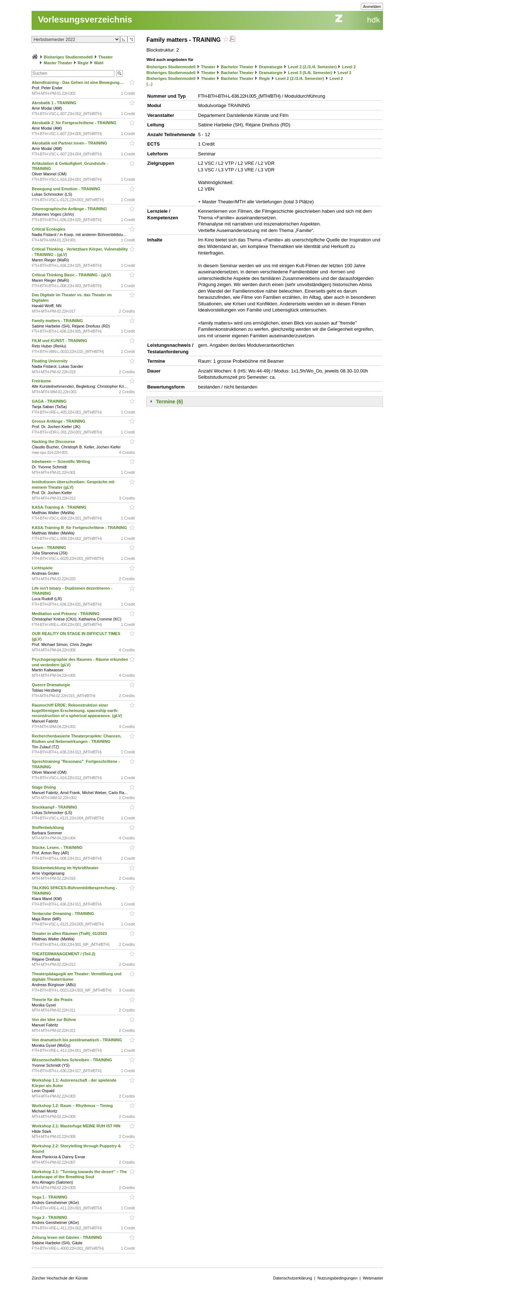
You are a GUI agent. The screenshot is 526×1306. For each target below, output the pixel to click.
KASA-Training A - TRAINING (59, 507)
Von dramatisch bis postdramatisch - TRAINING (77, 1040)
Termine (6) (169, 401)
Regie (83, 63)
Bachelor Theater (237, 67)
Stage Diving (44, 787)
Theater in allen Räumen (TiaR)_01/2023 (70, 933)
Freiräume (42, 381)
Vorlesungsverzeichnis (85, 19)
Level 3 (344, 72)
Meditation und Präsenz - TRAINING (66, 613)
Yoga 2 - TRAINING (50, 1217)
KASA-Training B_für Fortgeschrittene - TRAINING (80, 527)
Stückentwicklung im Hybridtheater (65, 868)
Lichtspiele (43, 568)
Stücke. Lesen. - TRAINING (57, 847)
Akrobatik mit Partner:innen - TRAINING (70, 143)
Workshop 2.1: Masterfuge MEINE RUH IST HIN (76, 1126)
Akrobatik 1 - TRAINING (54, 103)
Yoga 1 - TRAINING (50, 1197)
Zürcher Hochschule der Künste (60, 1278)
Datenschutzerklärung (292, 1278)
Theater (105, 57)
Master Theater (58, 63)
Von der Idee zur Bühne (54, 1019)
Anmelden (372, 6)
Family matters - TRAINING (58, 320)
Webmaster (373, 1278)
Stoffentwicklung (48, 827)
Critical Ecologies (49, 229)
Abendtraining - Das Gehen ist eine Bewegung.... (78, 82)
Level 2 (349, 67)
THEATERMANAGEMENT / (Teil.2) (64, 954)
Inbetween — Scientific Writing (61, 461)
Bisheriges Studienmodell (68, 57)
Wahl (98, 63)
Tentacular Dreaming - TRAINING (63, 913)
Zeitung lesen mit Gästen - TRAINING (67, 1237)
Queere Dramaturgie (51, 685)
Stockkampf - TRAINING (55, 807)
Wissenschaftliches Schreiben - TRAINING (72, 1060)
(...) (149, 84)
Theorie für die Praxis (53, 999)
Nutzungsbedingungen (337, 1278)
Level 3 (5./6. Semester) (310, 72)
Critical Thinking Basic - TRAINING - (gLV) (72, 275)
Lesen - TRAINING (49, 547)
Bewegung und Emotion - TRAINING (66, 189)
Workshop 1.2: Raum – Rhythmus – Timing (73, 1105)
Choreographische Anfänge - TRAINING (70, 209)
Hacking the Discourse (54, 441)
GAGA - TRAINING (50, 401)
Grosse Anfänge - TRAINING (59, 421)
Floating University (50, 361)
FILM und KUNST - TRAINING (60, 340)
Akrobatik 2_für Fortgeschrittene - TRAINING (75, 123)
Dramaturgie (271, 67)
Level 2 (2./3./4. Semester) (312, 67)
